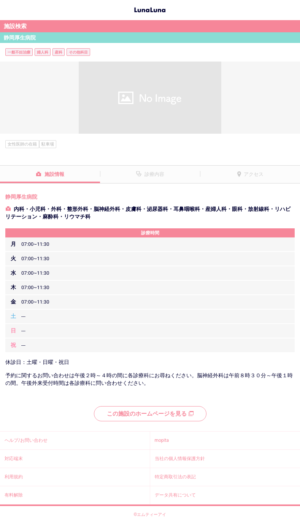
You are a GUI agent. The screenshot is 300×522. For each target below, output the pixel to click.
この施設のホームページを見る (150, 413)
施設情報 (54, 174)
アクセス (253, 174)
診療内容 (154, 174)
